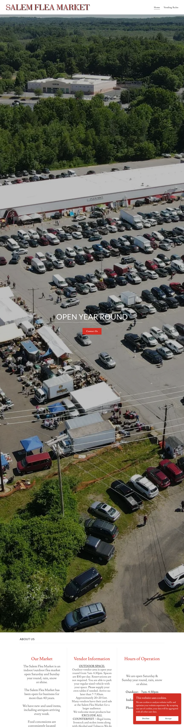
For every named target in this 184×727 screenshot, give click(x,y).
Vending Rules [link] (171, 7)
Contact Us (92, 331)
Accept (168, 718)
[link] (48, 6)
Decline (146, 718)
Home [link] (157, 7)
